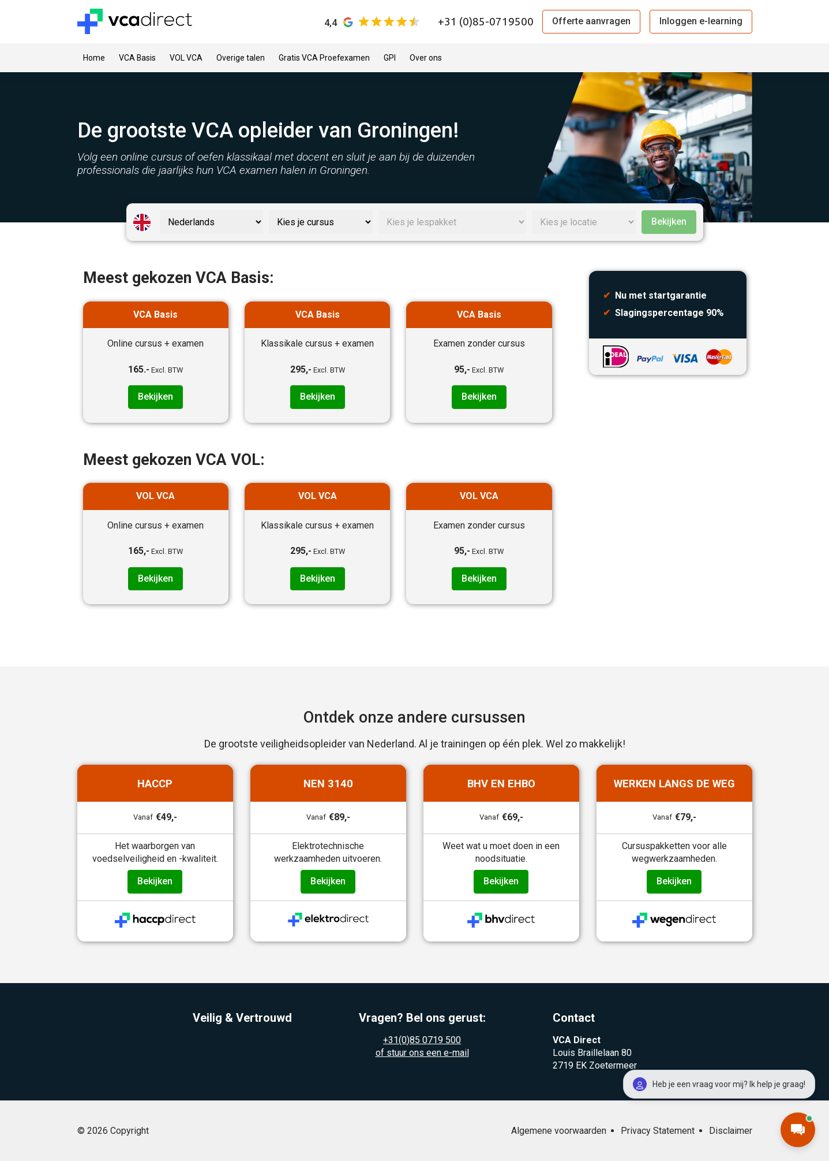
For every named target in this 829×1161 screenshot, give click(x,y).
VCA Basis (137, 57)
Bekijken (669, 221)
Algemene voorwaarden (558, 1130)
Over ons (426, 57)
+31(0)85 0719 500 (422, 1040)
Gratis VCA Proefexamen (324, 57)
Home (94, 57)
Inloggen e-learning (700, 21)
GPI (390, 57)
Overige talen (240, 57)
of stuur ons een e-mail (422, 1052)
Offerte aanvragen (591, 21)
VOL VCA (186, 57)
